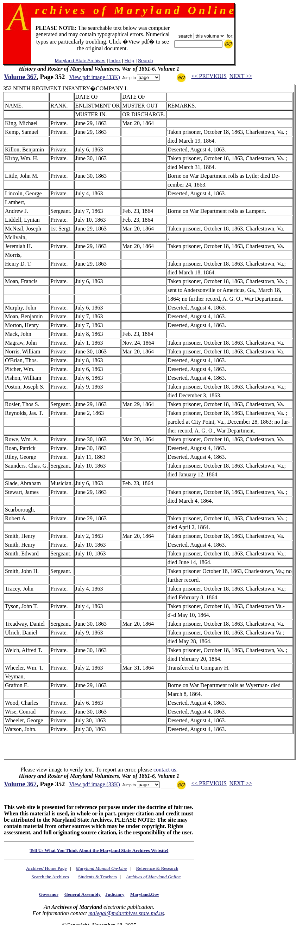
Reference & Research (157, 868)
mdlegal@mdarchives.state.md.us (126, 913)
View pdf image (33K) (94, 77)
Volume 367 (20, 76)
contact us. (165, 770)
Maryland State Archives (80, 60)
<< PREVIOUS (209, 76)
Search (145, 60)
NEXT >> (240, 76)
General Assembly (82, 894)
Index (115, 60)
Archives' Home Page (46, 868)
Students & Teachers (97, 876)
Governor (48, 894)
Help (129, 60)
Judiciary (114, 894)
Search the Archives (50, 876)
